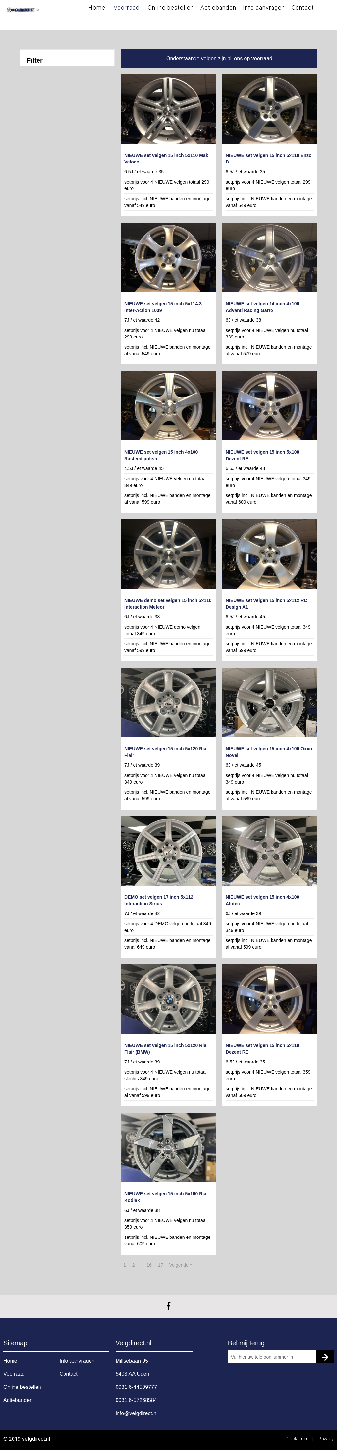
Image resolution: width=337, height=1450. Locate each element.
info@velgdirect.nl (136, 1413)
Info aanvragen (264, 7)
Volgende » (180, 1265)
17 (160, 1265)
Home (96, 7)
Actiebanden (218, 7)
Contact (303, 7)
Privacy (326, 1438)
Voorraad (127, 7)
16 (149, 1265)
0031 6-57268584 (136, 1400)
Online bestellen (171, 7)
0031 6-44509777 (136, 1387)
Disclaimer (297, 1438)
